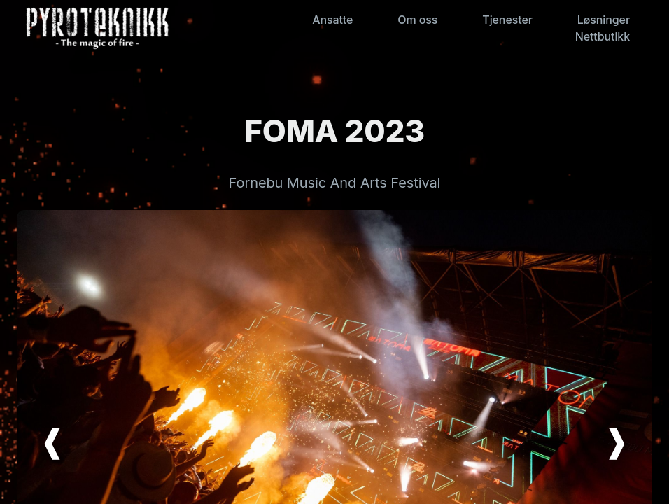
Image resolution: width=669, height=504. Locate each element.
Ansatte (332, 20)
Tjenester (507, 20)
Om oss (417, 20)
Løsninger (603, 20)
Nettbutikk (602, 36)
